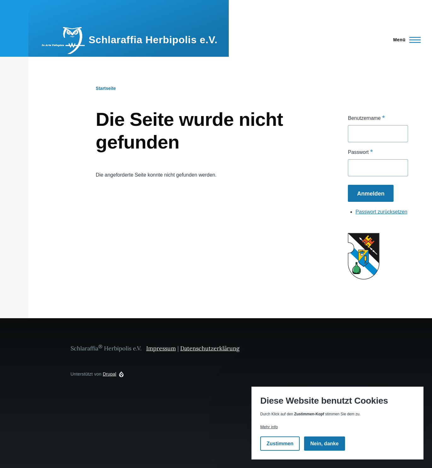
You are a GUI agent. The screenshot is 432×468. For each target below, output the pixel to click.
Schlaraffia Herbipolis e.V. (153, 39)
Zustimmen (280, 443)
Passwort (358, 152)
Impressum (161, 348)
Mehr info (269, 426)
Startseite (106, 88)
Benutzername (364, 118)
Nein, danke (324, 443)
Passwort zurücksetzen (381, 211)
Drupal (109, 374)
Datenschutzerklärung (209, 348)
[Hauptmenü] (405, 39)
